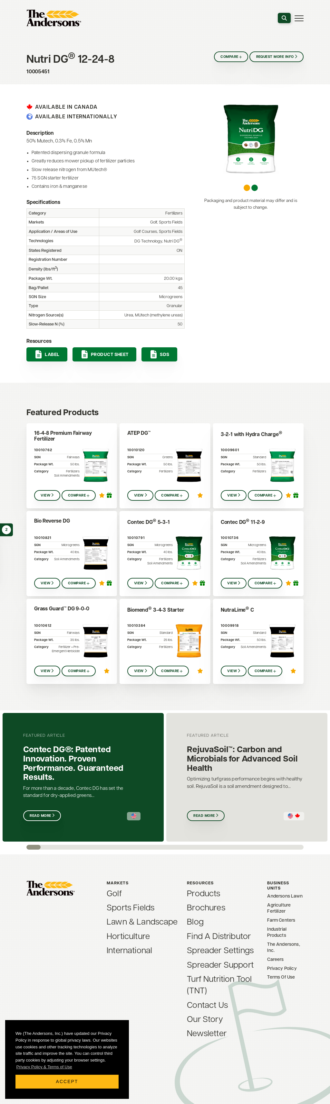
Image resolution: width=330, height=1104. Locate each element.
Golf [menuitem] (114, 894)
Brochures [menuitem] (206, 908)
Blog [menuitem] (195, 922)
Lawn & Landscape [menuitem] (142, 922)
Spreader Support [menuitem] (220, 965)
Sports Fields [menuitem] (130, 908)
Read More (40, 816)
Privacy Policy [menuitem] (281, 968)
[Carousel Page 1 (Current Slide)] (247, 188)
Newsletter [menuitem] (207, 1034)
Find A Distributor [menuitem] (219, 937)
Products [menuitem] (203, 894)
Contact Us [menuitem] (207, 1005)
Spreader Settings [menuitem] (220, 951)
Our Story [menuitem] (205, 1020)
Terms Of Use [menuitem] (281, 977)
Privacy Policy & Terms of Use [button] (44, 1066)
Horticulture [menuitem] (128, 937)
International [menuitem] (129, 951)
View (45, 495)
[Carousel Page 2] (254, 188)
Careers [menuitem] (275, 959)
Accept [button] (67, 1081)
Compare (229, 57)
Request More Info (275, 57)
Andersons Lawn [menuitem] (284, 896)
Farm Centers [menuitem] (281, 920)
